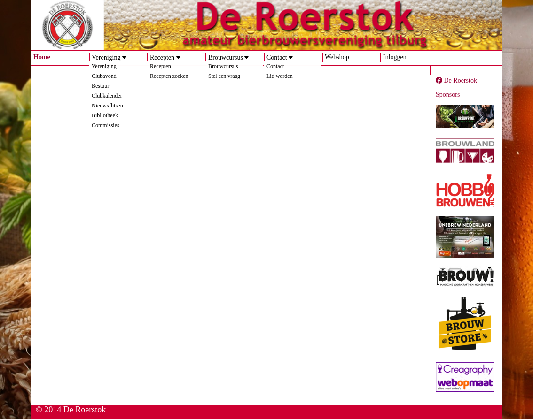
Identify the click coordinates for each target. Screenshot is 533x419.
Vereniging (106, 57)
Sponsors (448, 94)
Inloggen (395, 57)
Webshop (337, 57)
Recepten (162, 57)
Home (41, 57)
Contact (276, 57)
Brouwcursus (225, 57)
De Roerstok (456, 80)
